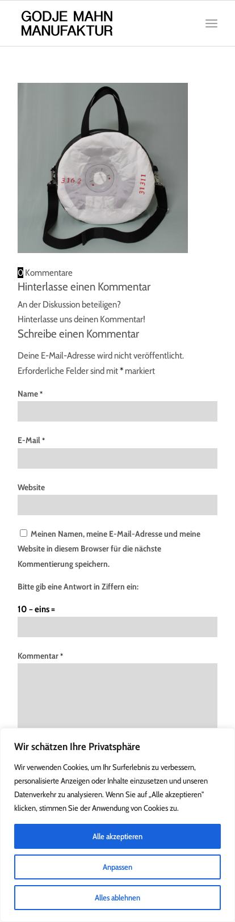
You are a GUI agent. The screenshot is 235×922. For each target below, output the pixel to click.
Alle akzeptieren (117, 836)
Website (31, 487)
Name (30, 394)
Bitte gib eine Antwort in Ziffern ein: (78, 587)
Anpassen (117, 867)
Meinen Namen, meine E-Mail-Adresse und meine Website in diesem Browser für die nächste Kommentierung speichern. (109, 549)
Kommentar (40, 656)
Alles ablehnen (117, 897)
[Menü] (211, 23)
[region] (117, 825)
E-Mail (31, 440)
